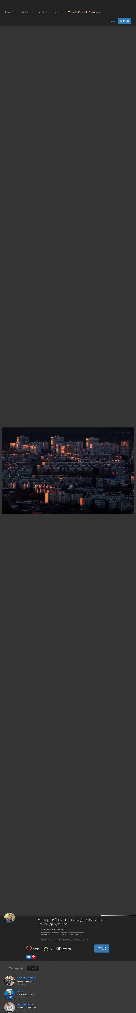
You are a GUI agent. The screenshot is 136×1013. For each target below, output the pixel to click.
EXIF (32, 968)
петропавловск (76, 934)
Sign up (124, 21)
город (55, 934)
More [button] (59, 12)
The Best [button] (43, 12)
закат (64, 934)
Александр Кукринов (52, 924)
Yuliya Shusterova (25, 1004)
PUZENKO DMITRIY (27, 978)
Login (111, 21)
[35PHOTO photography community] (19, 4)
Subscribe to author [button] (101, 948)
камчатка (45, 934)
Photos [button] (10, 12)
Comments (16, 968)
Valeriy (20, 991)
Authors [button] (26, 12)
